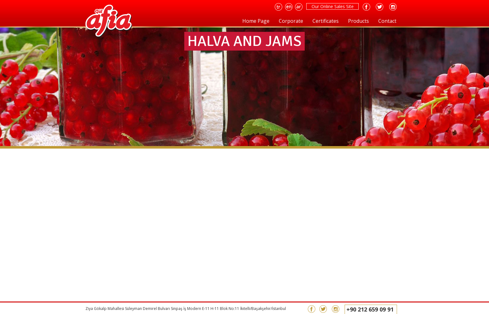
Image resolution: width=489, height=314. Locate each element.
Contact (387, 20)
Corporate (291, 20)
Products (358, 20)
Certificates (325, 20)
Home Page (255, 20)
